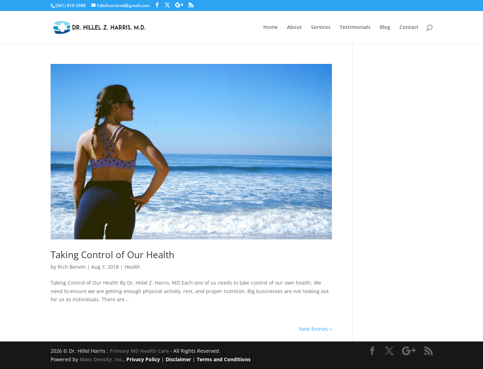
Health (132, 266)
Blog (385, 27)
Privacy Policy (143, 359)
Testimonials (355, 27)
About (294, 27)
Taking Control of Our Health (112, 254)
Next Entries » (315, 329)
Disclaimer (178, 359)
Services (320, 27)
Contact (409, 27)
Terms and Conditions (224, 359)
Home (270, 27)
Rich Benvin (72, 266)
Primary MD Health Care (139, 350)
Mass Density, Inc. (101, 359)
